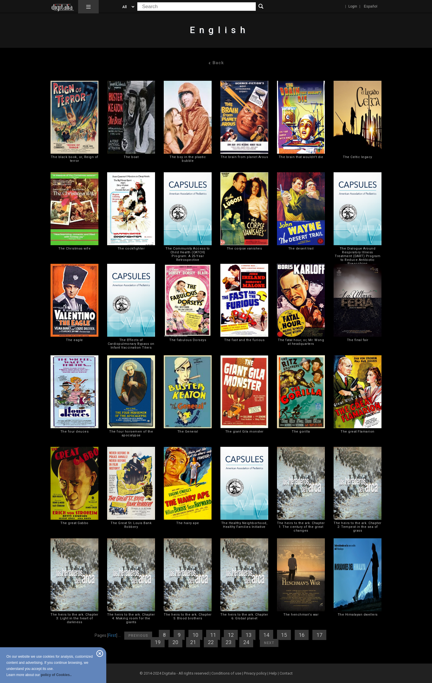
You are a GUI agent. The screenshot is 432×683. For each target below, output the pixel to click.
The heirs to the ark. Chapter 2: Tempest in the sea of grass (357, 527)
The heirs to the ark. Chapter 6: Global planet (244, 616)
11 (213, 635)
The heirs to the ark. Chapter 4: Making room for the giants (131, 618)
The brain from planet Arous (244, 157)
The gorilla (301, 431)
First (112, 635)
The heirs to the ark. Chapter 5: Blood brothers (188, 616)
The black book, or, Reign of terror (74, 159)
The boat (131, 157)
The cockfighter (131, 248)
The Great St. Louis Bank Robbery (131, 525)
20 (175, 642)
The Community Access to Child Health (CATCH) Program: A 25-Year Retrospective (187, 254)
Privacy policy (255, 673)
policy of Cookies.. (56, 675)
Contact (286, 673)
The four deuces (74, 431)
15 (284, 635)
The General (187, 431)
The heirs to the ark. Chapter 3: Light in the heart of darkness (74, 618)
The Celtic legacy (357, 157)
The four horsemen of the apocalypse (131, 433)
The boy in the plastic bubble (188, 159)
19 (158, 642)
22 (211, 642)
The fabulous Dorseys (187, 340)
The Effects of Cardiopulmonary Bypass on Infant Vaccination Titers (131, 343)
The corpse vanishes (244, 248)
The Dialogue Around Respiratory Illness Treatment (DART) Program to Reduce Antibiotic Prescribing (357, 256)
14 (266, 635)
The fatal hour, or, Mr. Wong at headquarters (301, 342)
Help (273, 673)
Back (216, 62)
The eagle (74, 340)
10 (195, 635)
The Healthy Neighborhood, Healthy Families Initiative (244, 525)
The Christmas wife (74, 248)
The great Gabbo (74, 523)
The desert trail (301, 248)
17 (319, 635)
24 (246, 642)
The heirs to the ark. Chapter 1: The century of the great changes (301, 527)
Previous (138, 636)
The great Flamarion (358, 431)
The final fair (357, 340)
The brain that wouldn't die (301, 157)
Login (352, 6)
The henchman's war (300, 614)
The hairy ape (187, 523)
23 (228, 642)
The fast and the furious (244, 340)
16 (302, 635)
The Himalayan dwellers (358, 614)
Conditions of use (226, 673)
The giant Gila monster (244, 431)
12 (231, 635)
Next (269, 643)
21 (193, 642)
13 (248, 635)
